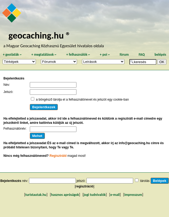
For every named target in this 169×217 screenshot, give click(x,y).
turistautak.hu (35, 194)
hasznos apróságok (65, 194)
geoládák (12, 54)
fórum (124, 54)
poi (104, 54)
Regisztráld (58, 156)
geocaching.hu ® (39, 35)
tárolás (144, 181)
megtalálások (44, 54)
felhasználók (78, 54)
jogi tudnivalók (95, 194)
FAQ (142, 54)
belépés (160, 54)
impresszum (133, 194)
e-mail (114, 194)
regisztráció (84, 186)
